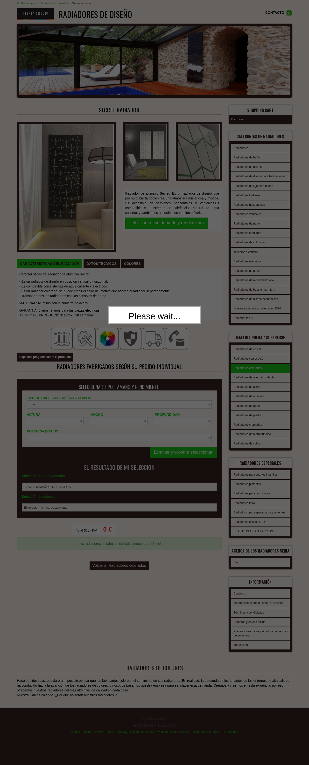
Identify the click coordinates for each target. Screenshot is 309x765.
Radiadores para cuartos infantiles (256, 468)
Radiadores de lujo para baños (253, 182)
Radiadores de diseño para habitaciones (260, 173)
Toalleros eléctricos (246, 249)
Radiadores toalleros (247, 192)
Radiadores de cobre (247, 439)
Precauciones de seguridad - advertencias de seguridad (261, 629)
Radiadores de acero (247, 382)
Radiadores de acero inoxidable (254, 373)
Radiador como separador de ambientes (259, 506)
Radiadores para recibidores (252, 487)
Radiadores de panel (247, 220)
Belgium (87, 727)
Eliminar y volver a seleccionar (183, 359)
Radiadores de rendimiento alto (254, 277)
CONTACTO (274, 12)
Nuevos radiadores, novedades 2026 (257, 305)
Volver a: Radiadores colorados (119, 471)
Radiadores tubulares (247, 230)
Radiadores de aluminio (249, 391)
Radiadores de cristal (247, 344)
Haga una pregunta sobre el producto (45, 264)
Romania (162, 727)
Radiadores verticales (247, 211)
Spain (173, 727)
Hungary (134, 727)
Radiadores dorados (247, 401)
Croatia (98, 727)
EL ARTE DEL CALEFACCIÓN (253, 525)
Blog (236, 559)
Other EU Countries (225, 727)
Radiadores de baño (247, 154)
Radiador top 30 (244, 315)
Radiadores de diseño (248, 163)
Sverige (184, 727)
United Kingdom (200, 727)
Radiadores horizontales (249, 201)
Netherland (148, 727)
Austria (75, 727)
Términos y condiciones (249, 608)
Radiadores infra (244, 497)
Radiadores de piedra (247, 410)
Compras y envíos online (250, 617)
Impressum (241, 640)
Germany (121, 727)
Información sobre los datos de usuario (259, 598)
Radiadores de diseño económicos (256, 296)
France (109, 727)
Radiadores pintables (247, 478)
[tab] (49, 189)
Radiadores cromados (248, 420)
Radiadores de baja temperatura (254, 286)
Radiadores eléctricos (247, 258)
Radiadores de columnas (250, 239)
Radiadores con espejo (248, 354)
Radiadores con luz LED (249, 516)
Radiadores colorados (53, 3)
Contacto (239, 589)
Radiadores (27, 3)
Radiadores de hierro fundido (252, 429)
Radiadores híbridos (247, 267)
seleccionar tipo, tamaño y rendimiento (166, 173)
